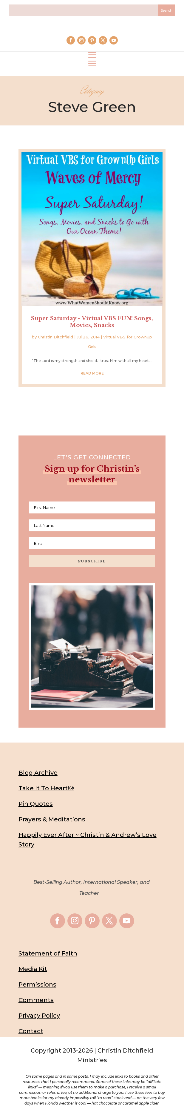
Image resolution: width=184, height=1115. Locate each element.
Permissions (37, 984)
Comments (36, 1000)
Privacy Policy (39, 1015)
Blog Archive (38, 772)
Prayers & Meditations (51, 819)
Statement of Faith (47, 953)
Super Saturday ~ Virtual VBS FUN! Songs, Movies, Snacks (92, 322)
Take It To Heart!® (46, 788)
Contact (30, 1031)
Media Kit (32, 969)
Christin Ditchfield (55, 337)
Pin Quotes (35, 803)
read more (92, 373)
